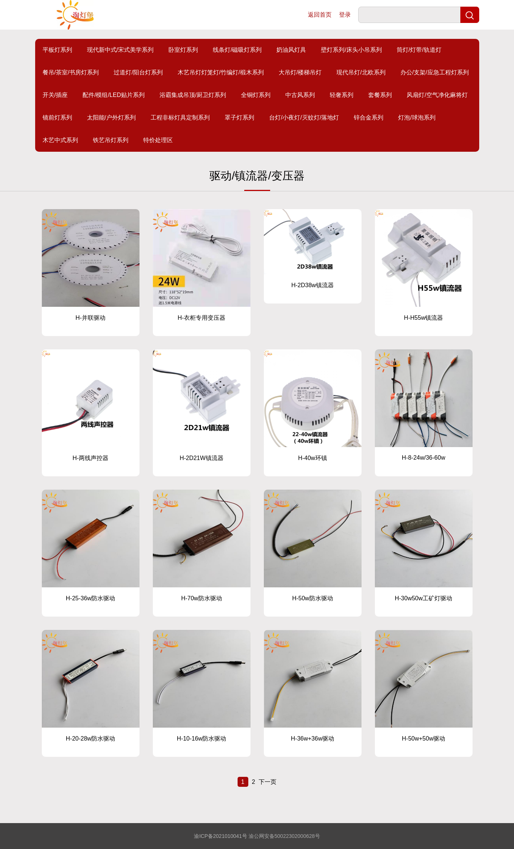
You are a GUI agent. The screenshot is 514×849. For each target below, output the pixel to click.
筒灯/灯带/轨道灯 (419, 50)
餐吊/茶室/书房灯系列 (71, 72)
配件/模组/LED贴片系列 (114, 95)
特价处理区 (158, 140)
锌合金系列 (368, 117)
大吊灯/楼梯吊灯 (300, 72)
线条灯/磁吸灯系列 (237, 50)
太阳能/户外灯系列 (111, 117)
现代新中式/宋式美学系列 (120, 50)
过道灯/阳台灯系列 (138, 72)
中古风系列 (300, 95)
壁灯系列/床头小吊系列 (351, 50)
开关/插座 (55, 95)
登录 (345, 14)
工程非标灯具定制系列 (180, 117)
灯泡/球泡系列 (416, 117)
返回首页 (320, 14)
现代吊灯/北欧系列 (360, 72)
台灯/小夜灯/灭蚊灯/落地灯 (304, 117)
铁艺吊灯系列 (110, 140)
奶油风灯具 (291, 50)
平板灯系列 (57, 50)
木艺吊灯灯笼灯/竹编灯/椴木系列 (221, 72)
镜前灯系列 (57, 117)
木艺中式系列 (60, 140)
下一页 (267, 782)
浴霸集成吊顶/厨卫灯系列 (192, 95)
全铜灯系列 (256, 95)
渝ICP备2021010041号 (220, 836)
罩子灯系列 (239, 117)
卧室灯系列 (183, 50)
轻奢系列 (341, 95)
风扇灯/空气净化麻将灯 (437, 95)
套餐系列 (380, 95)
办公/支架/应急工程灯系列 (434, 72)
